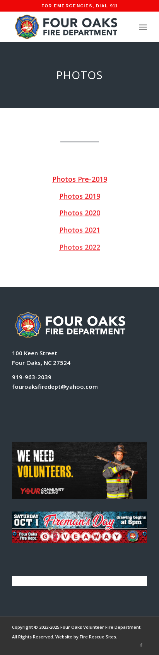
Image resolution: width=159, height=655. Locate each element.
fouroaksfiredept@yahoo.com (55, 386)
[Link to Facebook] (141, 645)
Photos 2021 (79, 230)
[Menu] (143, 26)
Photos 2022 (79, 247)
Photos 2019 (79, 196)
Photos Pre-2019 (79, 179)
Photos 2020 (79, 213)
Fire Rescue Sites (98, 637)
